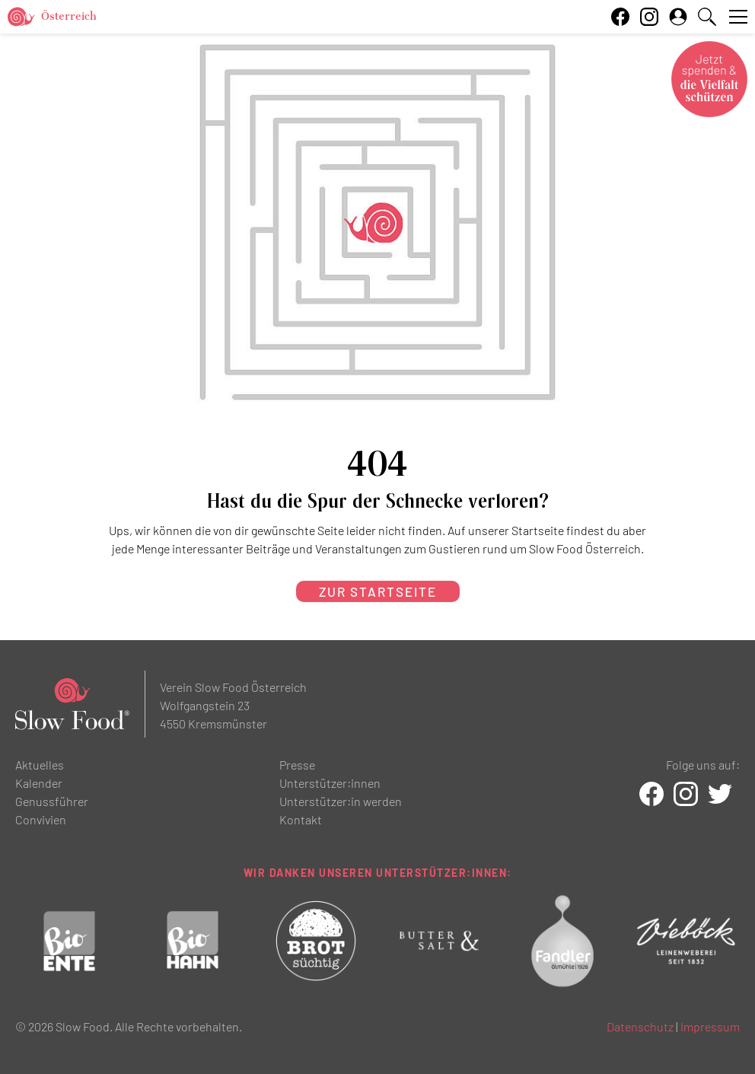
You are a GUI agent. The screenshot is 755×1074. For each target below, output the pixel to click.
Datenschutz (640, 1026)
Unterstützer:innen (330, 783)
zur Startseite (378, 591)
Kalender (38, 783)
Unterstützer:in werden (340, 801)
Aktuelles (39, 764)
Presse (297, 764)
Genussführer (51, 801)
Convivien (40, 819)
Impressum (710, 1026)
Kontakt (300, 819)
